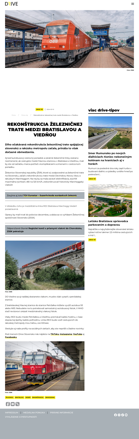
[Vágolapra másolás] (17, 404)
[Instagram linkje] (118, 415)
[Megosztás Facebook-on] (7, 404)
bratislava (19, 397)
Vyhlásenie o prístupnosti (21, 417)
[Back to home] (11, 4)
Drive (14, 115)
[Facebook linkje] (115, 415)
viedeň (27, 397)
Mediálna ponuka (34, 412)
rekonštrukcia (38, 397)
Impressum (11, 412)
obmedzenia (50, 397)
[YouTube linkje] (126, 415)
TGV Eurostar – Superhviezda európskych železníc (50, 195)
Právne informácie (61, 412)
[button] (132, 4)
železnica (9, 397)
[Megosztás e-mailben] (12, 404)
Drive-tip (39, 109)
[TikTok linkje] (122, 415)
